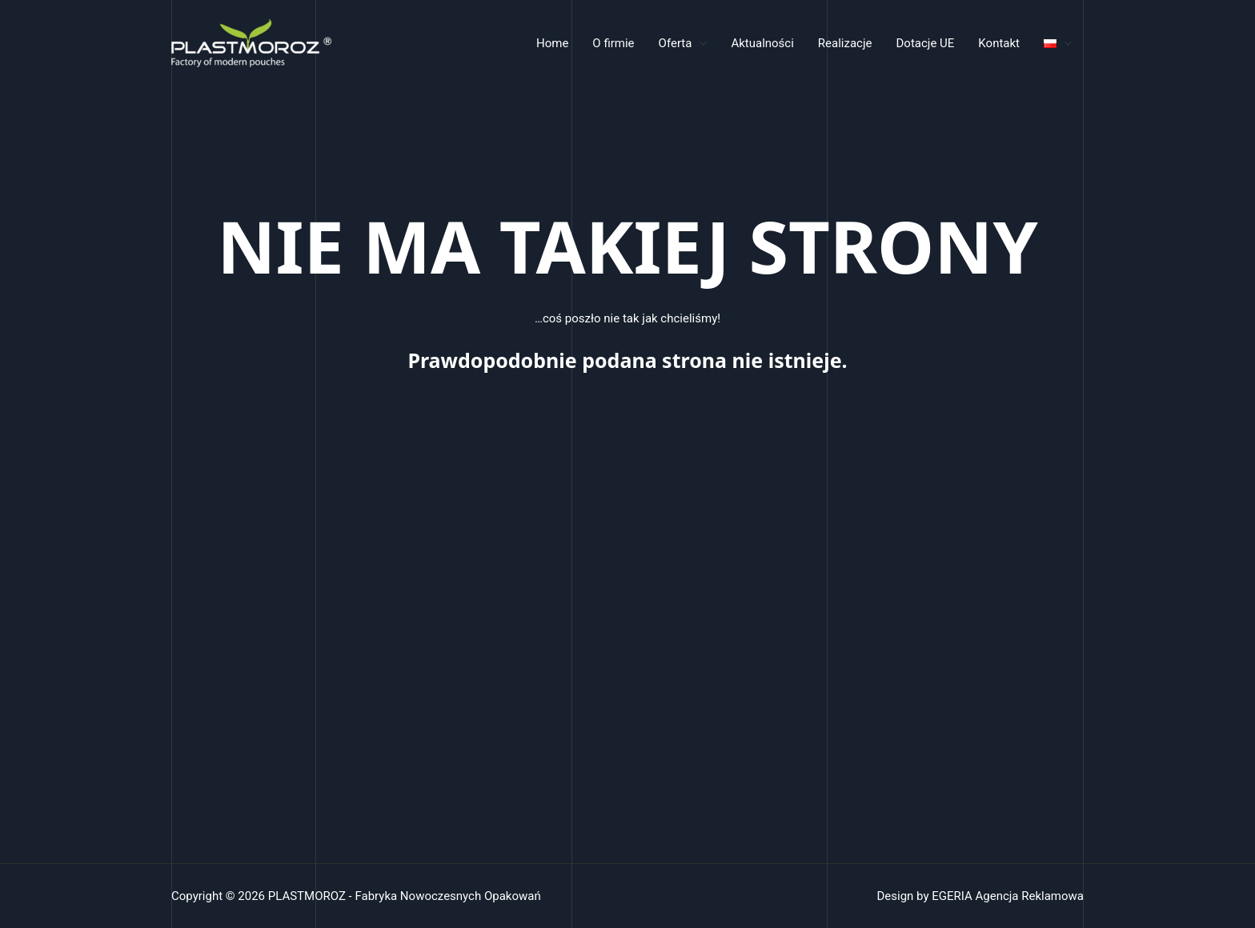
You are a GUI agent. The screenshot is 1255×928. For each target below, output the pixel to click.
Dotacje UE (925, 43)
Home (552, 43)
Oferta (683, 43)
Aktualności (762, 43)
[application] (699, 43)
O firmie (613, 43)
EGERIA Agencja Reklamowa (1008, 896)
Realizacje (845, 43)
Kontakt (999, 43)
